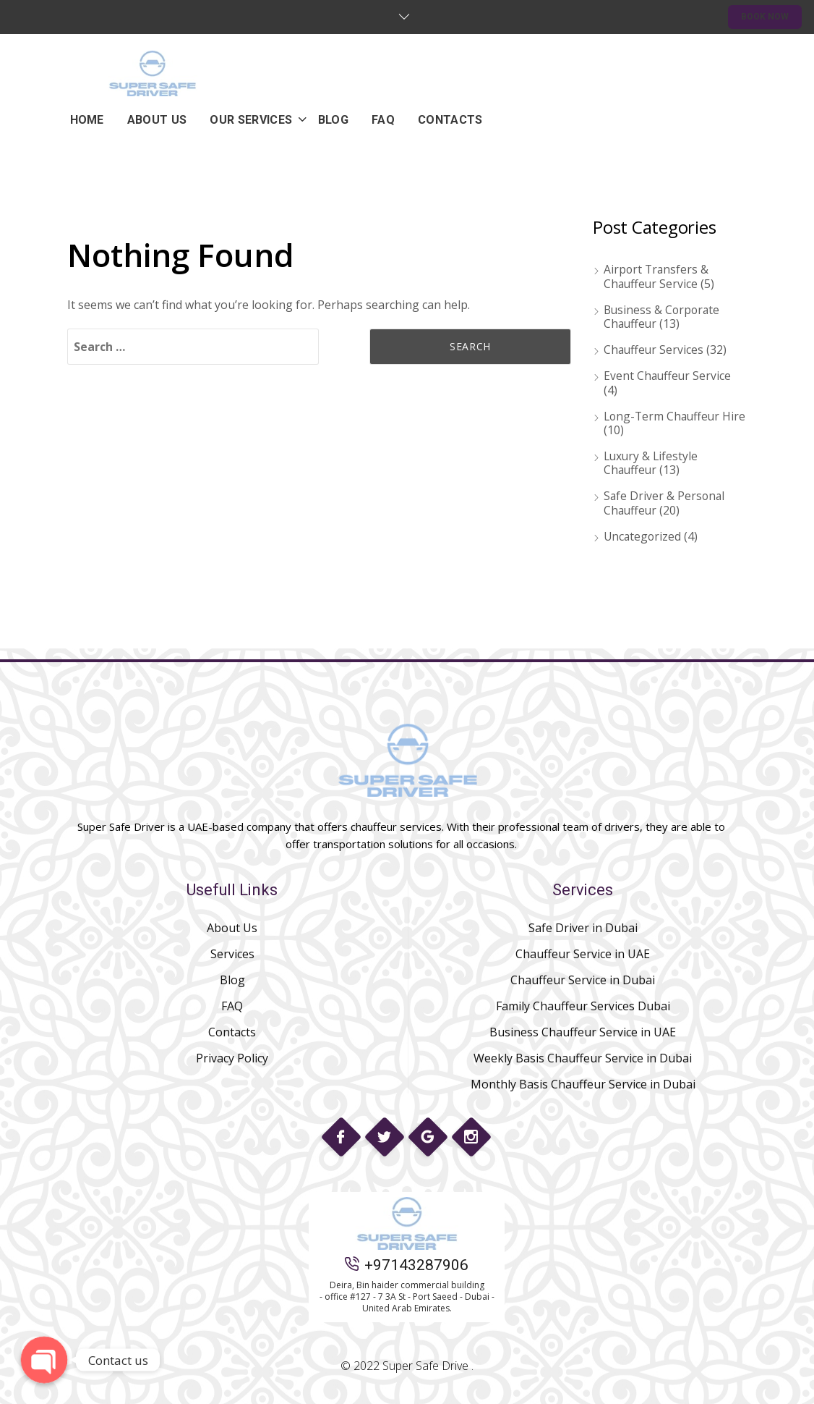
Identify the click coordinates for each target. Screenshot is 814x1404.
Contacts (232, 1032)
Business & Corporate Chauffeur (663, 316)
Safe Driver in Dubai (583, 928)
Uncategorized (643, 536)
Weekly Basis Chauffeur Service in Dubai (583, 1058)
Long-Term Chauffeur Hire (664, 423)
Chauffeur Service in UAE (582, 954)
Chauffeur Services (655, 350)
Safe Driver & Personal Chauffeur (665, 502)
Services (232, 954)
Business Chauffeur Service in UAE (582, 1032)
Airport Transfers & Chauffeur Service (657, 276)
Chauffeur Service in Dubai (582, 980)
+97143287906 (406, 1265)
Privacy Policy (232, 1058)
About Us (232, 928)
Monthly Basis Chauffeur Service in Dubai (583, 1084)
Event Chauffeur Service (668, 376)
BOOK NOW (765, 17)
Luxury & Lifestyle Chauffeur (652, 463)
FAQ (232, 1006)
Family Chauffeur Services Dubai (583, 1006)
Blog (232, 980)
